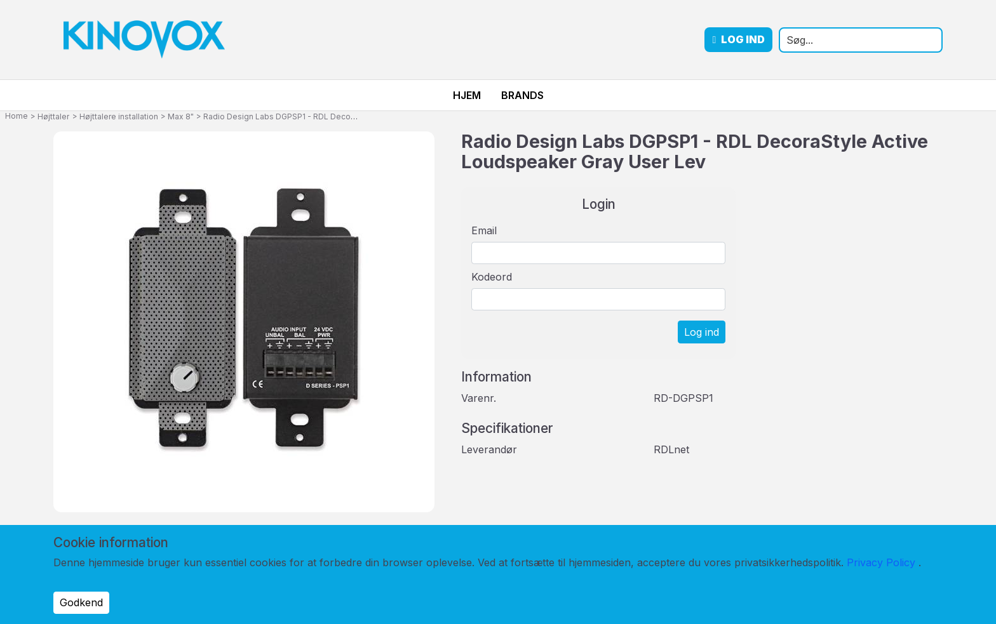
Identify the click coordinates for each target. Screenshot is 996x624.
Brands (522, 95)
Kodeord (491, 276)
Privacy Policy (881, 562)
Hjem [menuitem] (467, 95)
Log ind (738, 39)
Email (484, 230)
